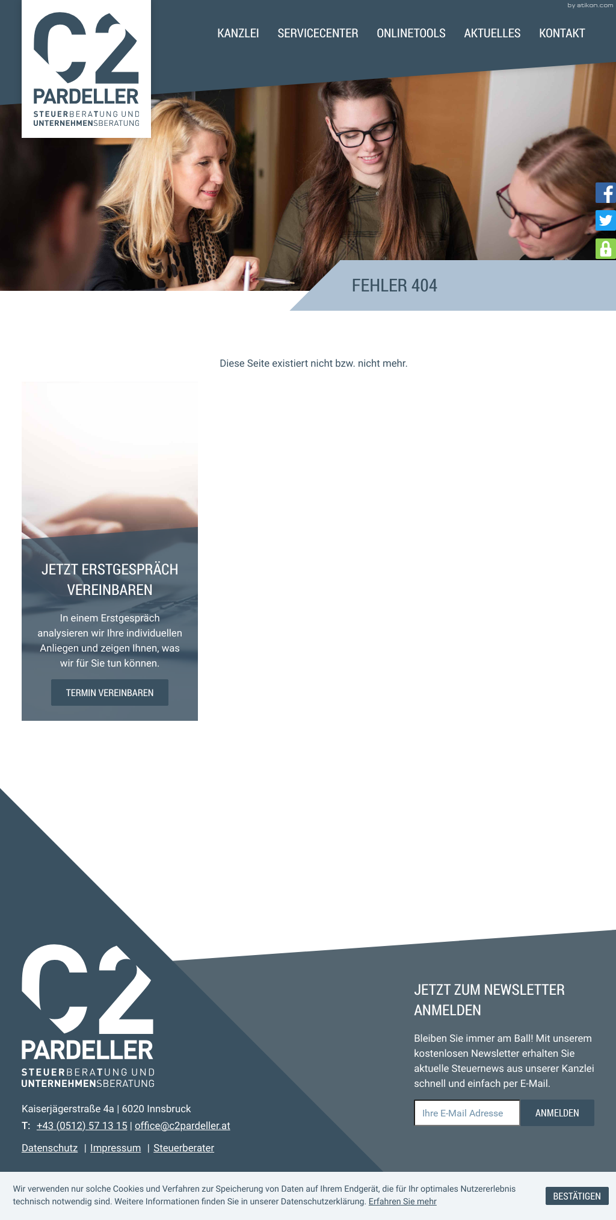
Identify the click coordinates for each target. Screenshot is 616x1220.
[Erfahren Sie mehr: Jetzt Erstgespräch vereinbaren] (110, 692)
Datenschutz (50, 1148)
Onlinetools (411, 33)
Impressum (115, 1148)
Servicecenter (318, 33)
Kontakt (562, 33)
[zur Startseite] (86, 69)
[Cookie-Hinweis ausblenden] (577, 1196)
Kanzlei (238, 33)
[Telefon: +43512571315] (82, 1126)
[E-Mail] (467, 1113)
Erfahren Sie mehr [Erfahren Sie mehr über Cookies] (403, 1202)
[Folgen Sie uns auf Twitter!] (606, 220)
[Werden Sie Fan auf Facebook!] (606, 192)
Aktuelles (492, 33)
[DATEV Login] (606, 248)
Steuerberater (183, 1148)
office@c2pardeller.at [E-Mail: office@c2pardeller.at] (182, 1126)
